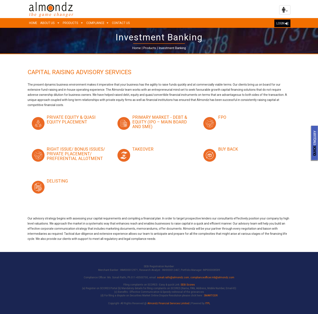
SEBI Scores (188, 284)
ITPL (207, 303)
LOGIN (282, 23)
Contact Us (121, 23)
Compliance (95, 23)
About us (47, 23)
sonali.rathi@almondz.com (173, 277)
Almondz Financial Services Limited (168, 303)
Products (71, 23)
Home (33, 23)
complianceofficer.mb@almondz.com (212, 277)
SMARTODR (211, 295)
